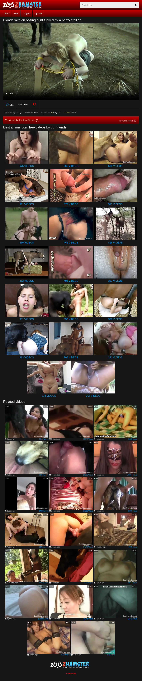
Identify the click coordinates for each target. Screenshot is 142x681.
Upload (38, 13)
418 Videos (115, 242)
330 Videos (71, 319)
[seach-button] (136, 5)
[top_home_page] (23, 5)
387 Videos (115, 280)
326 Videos (115, 319)
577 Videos (71, 204)
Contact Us (71, 674)
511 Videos (115, 204)
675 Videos (26, 166)
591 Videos (26, 204)
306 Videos (71, 357)
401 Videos (71, 280)
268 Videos (93, 395)
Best (7, 13)
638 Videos (115, 166)
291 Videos (115, 357)
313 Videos (26, 357)
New (16, 13)
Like (9, 104)
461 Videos (71, 242)
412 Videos (26, 280)
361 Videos (26, 319)
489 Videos (26, 242)
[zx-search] (109, 5)
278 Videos (49, 395)
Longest (26, 13)
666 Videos (71, 166)
